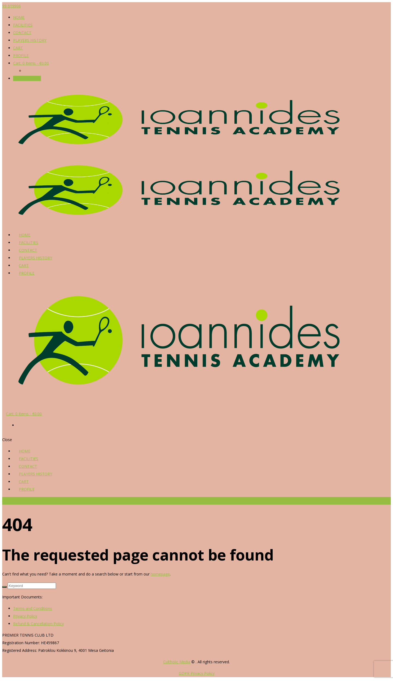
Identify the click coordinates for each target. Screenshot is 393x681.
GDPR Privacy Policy (197, 673)
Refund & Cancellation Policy (38, 623)
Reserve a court (27, 78)
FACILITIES (22, 25)
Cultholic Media (176, 661)
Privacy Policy (25, 616)
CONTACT (22, 32)
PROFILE (21, 55)
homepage (160, 574)
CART (18, 47)
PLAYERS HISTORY (29, 40)
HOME (19, 17)
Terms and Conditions (32, 608)
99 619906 (11, 5)
